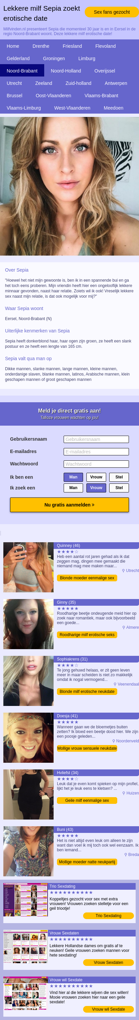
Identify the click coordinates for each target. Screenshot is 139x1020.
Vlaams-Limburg (24, 108)
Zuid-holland (78, 83)
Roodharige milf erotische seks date (87, 635)
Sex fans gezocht (112, 12)
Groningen (54, 58)
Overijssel (104, 71)
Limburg (86, 58)
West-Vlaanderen (72, 108)
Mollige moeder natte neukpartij (87, 862)
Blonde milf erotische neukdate (87, 691)
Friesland (72, 46)
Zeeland (43, 83)
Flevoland (105, 46)
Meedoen (113, 108)
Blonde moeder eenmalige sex (87, 578)
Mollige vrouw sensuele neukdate (87, 748)
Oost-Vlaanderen (53, 95)
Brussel (14, 95)
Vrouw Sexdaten (108, 962)
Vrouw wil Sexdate (108, 1009)
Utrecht (14, 83)
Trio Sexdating (109, 915)
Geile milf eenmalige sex (87, 800)
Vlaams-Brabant (101, 95)
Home (13, 46)
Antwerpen (116, 83)
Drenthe (40, 46)
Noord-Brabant (22, 71)
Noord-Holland (66, 71)
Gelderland (18, 58)
